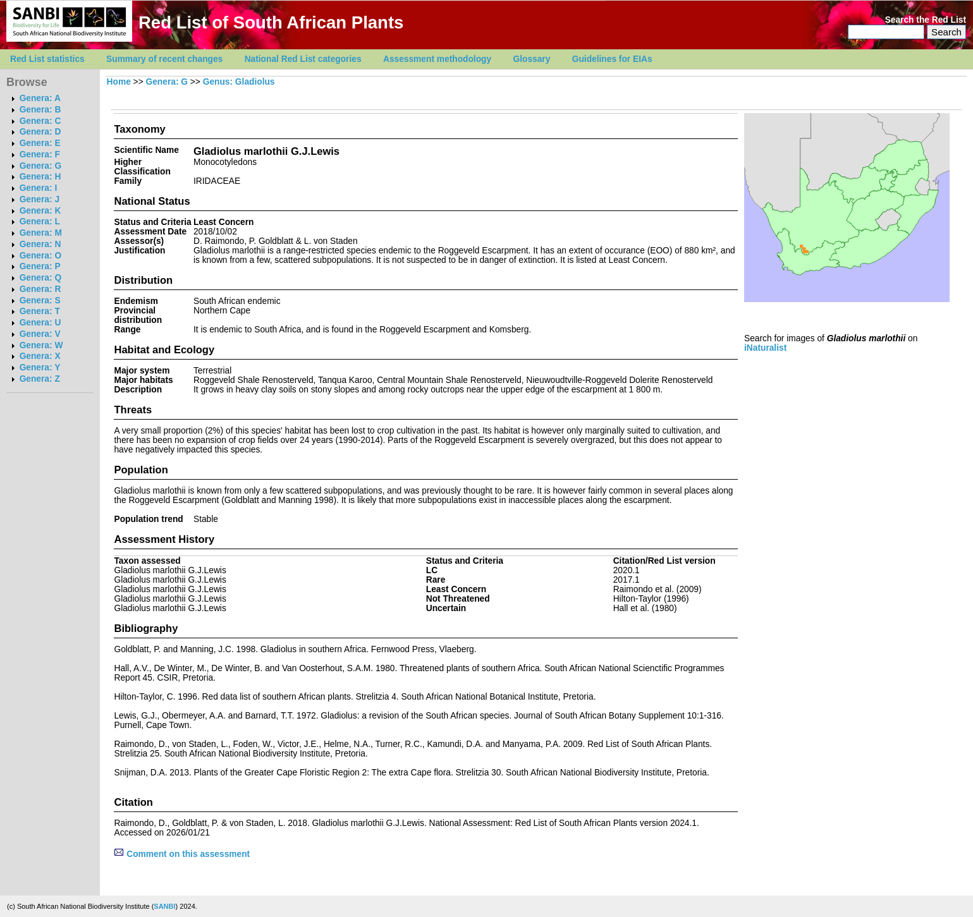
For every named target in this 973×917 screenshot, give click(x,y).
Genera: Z (40, 379)
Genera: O (40, 255)
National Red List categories (303, 59)
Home (119, 82)
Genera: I (39, 188)
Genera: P (40, 266)
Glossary (532, 59)
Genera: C (40, 121)
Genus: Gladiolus (239, 82)
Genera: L (40, 221)
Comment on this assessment (182, 854)
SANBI (164, 906)
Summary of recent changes (164, 59)
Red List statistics (47, 59)
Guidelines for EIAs (612, 59)
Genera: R (40, 289)
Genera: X (40, 356)
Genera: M (41, 233)
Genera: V (40, 334)
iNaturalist (765, 348)
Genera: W (41, 345)
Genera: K (40, 211)
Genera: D (40, 132)
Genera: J (39, 199)
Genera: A (40, 98)
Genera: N (40, 244)
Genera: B (40, 109)
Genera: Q (40, 277)
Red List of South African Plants (270, 22)
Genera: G (40, 166)
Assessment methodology (437, 59)
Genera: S (40, 300)
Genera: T (40, 311)
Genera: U (40, 322)
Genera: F (40, 154)
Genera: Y (40, 367)
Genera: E (40, 143)
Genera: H (40, 176)
